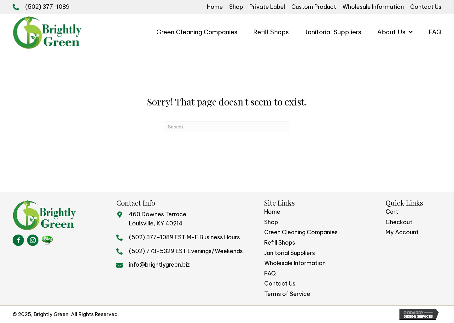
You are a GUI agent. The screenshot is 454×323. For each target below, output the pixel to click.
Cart (392, 211)
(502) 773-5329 (151, 251)
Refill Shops (279, 242)
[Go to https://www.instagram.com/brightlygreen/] (32, 240)
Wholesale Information (295, 263)
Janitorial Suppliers (289, 253)
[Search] (227, 127)
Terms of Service (287, 294)
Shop (271, 222)
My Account (402, 232)
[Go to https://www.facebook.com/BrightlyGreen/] (18, 240)
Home (272, 211)
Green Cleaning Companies (301, 232)
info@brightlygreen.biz (159, 264)
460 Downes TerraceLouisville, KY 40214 (157, 219)
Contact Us (279, 283)
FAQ (270, 273)
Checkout (399, 222)
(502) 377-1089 (47, 6)
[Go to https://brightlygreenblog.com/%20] (47, 240)
